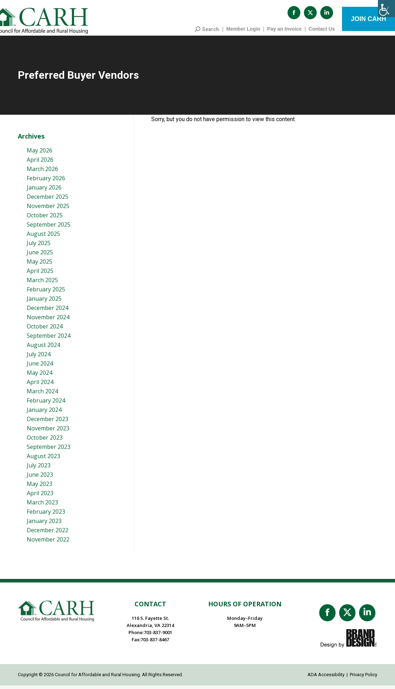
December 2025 (47, 200)
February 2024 (46, 404)
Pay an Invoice (284, 32)
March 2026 (42, 172)
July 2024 (39, 357)
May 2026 (39, 153)
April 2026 (40, 163)
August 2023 (43, 459)
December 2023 (47, 422)
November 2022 (48, 542)
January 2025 (44, 302)
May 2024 (39, 376)
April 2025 (40, 274)
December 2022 (47, 533)
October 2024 (45, 329)
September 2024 (48, 339)
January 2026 (44, 191)
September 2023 (48, 450)
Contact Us (322, 32)
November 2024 (48, 320)
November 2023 (48, 431)
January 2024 (44, 413)
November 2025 (48, 209)
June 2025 (40, 255)
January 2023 (44, 524)
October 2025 (45, 218)
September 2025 (48, 228)
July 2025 (39, 246)
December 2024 (47, 311)
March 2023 (42, 505)
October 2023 (45, 441)
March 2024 (42, 394)
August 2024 (43, 348)
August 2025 (43, 237)
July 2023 (39, 468)
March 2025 (42, 283)
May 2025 (39, 265)
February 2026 (46, 181)
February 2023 (46, 515)
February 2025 (46, 292)
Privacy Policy (363, 678)
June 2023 (40, 478)
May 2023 (39, 487)
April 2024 (40, 385)
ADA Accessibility (325, 678)
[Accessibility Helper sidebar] (386, 8)
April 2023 (40, 496)
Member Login (243, 32)
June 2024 (40, 367)
